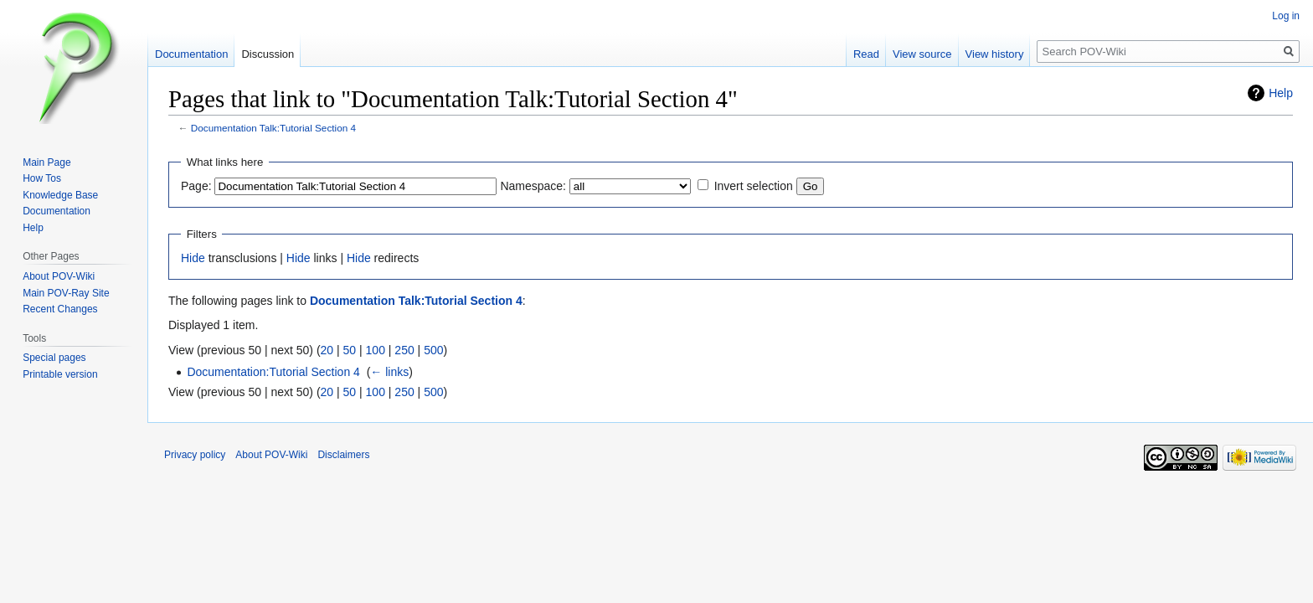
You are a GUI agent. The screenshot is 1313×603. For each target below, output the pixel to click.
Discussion (267, 54)
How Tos (42, 178)
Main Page (46, 162)
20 (327, 350)
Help (1281, 93)
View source (922, 54)
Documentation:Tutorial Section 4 (273, 372)
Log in (1286, 16)
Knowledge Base (60, 195)
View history (994, 54)
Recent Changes (60, 309)
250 (404, 350)
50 (350, 350)
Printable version (60, 374)
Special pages (54, 357)
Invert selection (753, 186)
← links (389, 372)
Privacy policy (194, 455)
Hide (193, 258)
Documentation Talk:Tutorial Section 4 (273, 127)
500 (433, 350)
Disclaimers (343, 455)
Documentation (191, 54)
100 (375, 350)
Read (866, 54)
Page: (196, 186)
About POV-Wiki (59, 276)
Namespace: (533, 186)
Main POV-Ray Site (66, 293)
